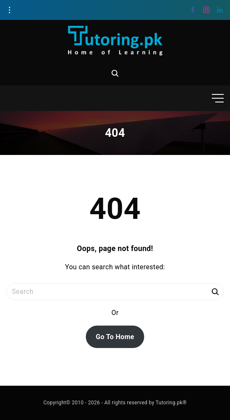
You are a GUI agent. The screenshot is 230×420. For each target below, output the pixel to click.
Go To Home (115, 337)
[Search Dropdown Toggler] (115, 73)
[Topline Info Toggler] (9, 10)
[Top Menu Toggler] (217, 98)
